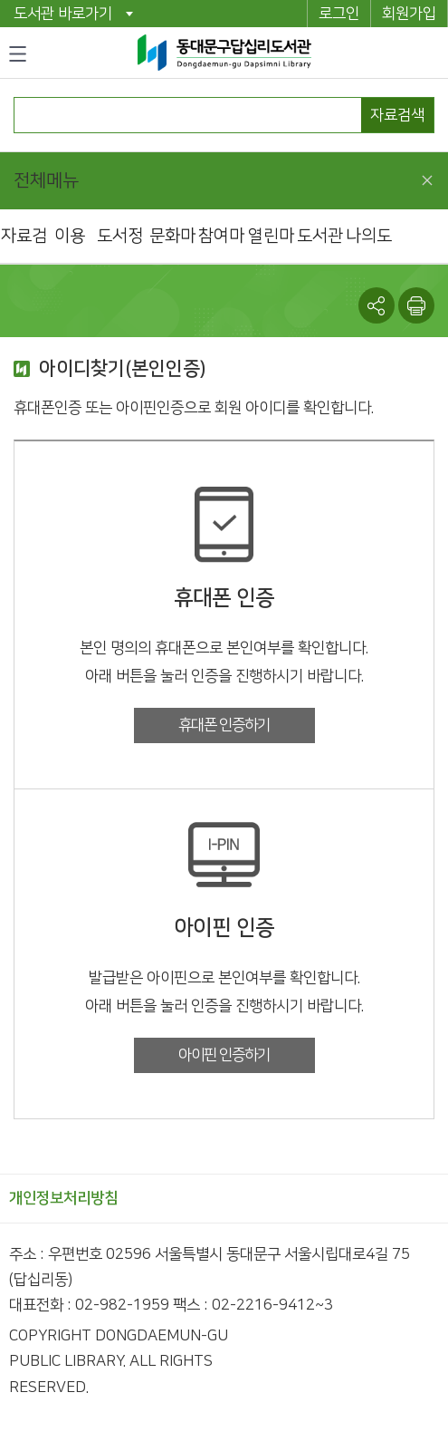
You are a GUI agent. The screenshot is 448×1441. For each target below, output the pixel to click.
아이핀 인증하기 (224, 1055)
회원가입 (409, 13)
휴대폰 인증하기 (224, 725)
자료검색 (397, 115)
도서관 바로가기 (63, 13)
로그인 (339, 13)
